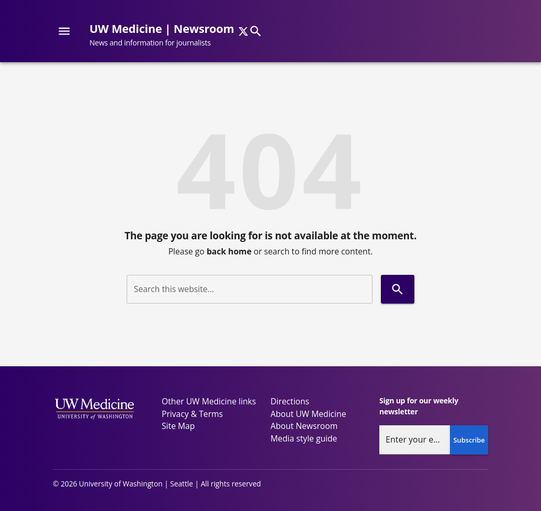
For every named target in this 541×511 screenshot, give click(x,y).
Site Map (178, 426)
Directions (289, 401)
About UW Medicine (308, 414)
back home (229, 251)
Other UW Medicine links (209, 401)
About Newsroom (303, 426)
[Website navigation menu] (64, 31)
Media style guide (303, 438)
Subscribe (469, 440)
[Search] (255, 31)
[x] (243, 31)
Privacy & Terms (192, 414)
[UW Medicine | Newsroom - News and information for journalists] (165, 35)
